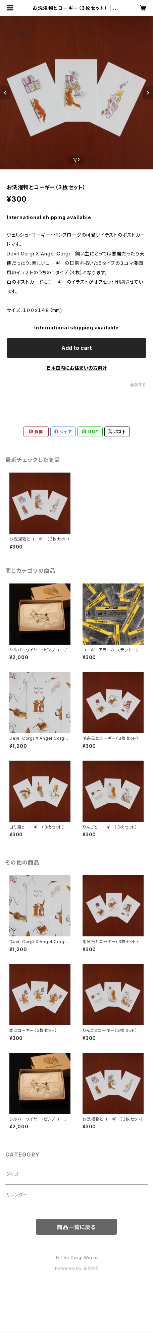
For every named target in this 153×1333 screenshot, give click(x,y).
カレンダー (16, 1195)
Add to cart (76, 348)
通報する (138, 384)
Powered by (76, 1268)
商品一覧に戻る (76, 1227)
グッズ (11, 1174)
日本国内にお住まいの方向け (76, 368)
